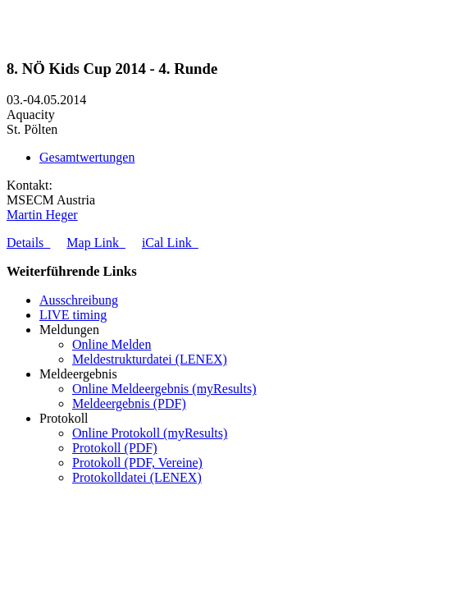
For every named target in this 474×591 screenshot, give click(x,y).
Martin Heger (42, 215)
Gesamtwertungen (86, 157)
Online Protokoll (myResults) (149, 433)
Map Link (95, 243)
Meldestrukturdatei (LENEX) (149, 359)
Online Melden (111, 344)
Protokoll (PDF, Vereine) (137, 463)
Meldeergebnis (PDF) (129, 403)
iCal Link (170, 243)
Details (28, 243)
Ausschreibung (78, 300)
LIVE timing (73, 315)
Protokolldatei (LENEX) (137, 477)
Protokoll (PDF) (114, 448)
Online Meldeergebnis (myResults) (164, 389)
